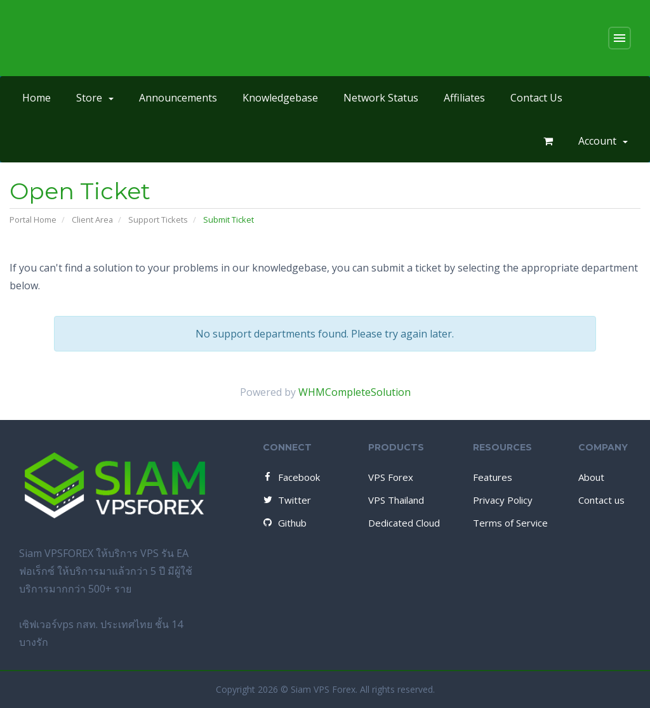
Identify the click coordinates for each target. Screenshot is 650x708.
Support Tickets (158, 219)
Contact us (601, 500)
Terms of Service (510, 522)
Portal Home (33, 219)
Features (492, 477)
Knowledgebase (280, 98)
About (591, 477)
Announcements (178, 98)
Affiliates (464, 98)
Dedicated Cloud (404, 522)
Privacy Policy (503, 500)
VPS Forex (390, 477)
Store (95, 98)
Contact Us (536, 98)
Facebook (291, 477)
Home (36, 98)
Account (603, 141)
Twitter (286, 500)
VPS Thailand (396, 500)
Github (284, 523)
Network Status (380, 98)
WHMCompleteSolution (354, 392)
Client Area (92, 219)
